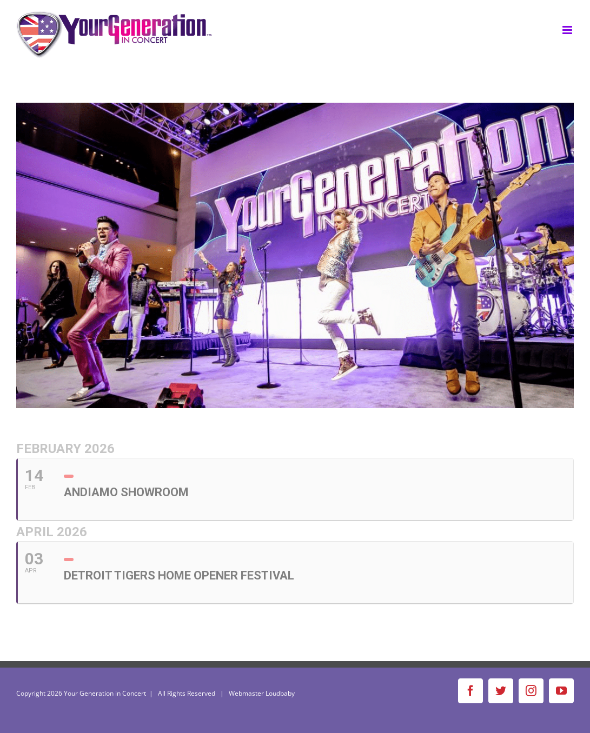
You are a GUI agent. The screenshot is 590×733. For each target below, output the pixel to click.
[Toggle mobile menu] (568, 30)
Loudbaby (280, 693)
